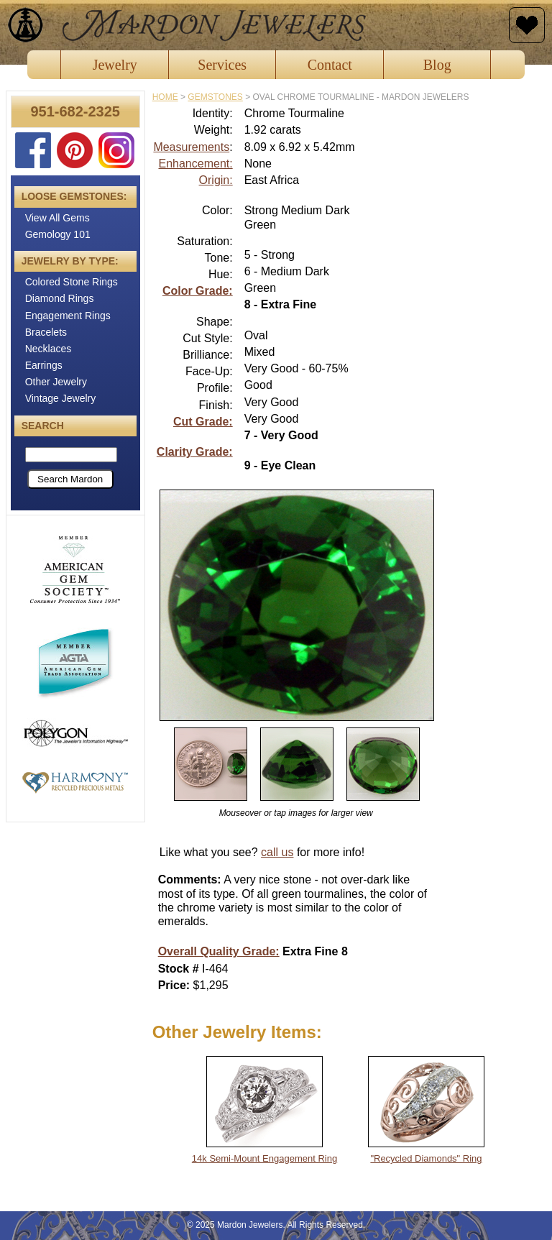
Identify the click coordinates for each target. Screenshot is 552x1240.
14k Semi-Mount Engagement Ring (264, 1158)
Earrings (44, 365)
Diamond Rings (59, 298)
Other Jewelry (56, 381)
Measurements (191, 147)
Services (222, 65)
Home (165, 97)
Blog (437, 65)
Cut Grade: (203, 421)
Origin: (216, 180)
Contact (330, 65)
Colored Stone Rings (71, 282)
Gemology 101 (58, 234)
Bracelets (46, 332)
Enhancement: (195, 163)
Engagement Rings (68, 315)
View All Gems (57, 218)
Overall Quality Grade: (219, 951)
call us (277, 852)
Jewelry (115, 65)
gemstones (215, 97)
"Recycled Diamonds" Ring (426, 1158)
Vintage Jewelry (60, 398)
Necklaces (48, 348)
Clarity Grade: (195, 452)
